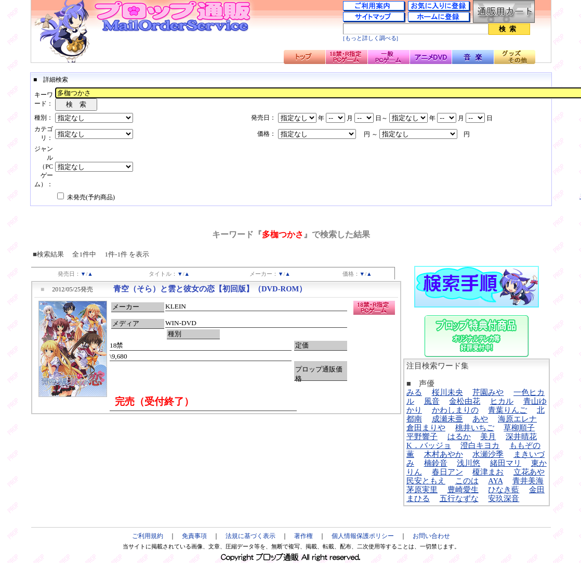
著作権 (303, 536)
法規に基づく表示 (250, 536)
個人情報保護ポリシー (363, 536)
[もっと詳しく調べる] (370, 38)
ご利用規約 (147, 536)
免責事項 (194, 536)
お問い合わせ (431, 536)
